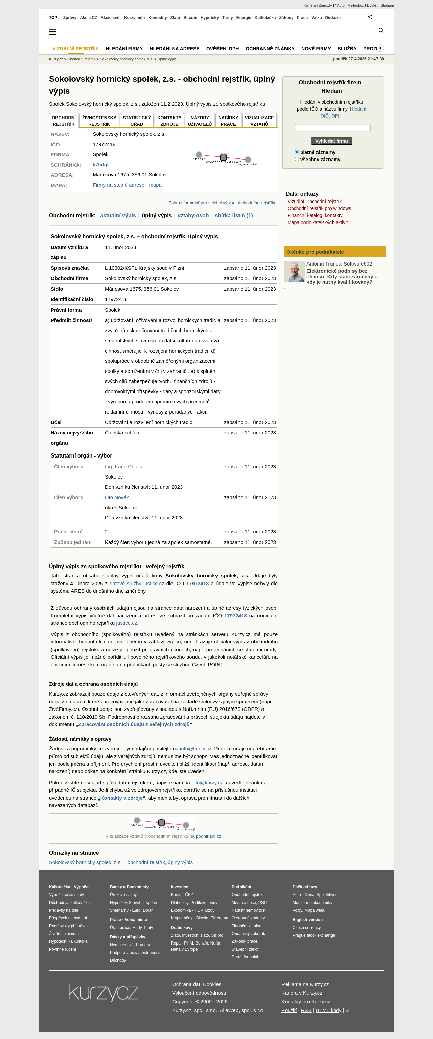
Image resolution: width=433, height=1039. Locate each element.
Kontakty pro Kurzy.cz (306, 1001)
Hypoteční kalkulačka (68, 941)
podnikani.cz (208, 836)
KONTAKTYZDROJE (169, 121)
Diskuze (333, 17)
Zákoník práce (244, 941)
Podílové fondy (203, 902)
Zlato (175, 17)
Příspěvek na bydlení (68, 918)
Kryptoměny (181, 918)
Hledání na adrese (175, 48)
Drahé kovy (182, 927)
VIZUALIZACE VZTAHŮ (259, 121)
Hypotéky (210, 17)
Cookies (212, 984)
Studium (387, 5)
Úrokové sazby (123, 894)
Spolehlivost (328, 894)
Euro (136, 910)
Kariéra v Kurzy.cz (301, 993)
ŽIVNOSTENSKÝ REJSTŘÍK (99, 121)
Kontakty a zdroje (121, 798)
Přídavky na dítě (63, 910)
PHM (188, 943)
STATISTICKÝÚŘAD (137, 121)
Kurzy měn (134, 17)
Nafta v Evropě (184, 949)
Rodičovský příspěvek (69, 926)
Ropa (176, 943)
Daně (237, 957)
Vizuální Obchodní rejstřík (315, 201)
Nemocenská (122, 944)
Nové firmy (316, 48)
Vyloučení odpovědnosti (199, 993)
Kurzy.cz (56, 59)
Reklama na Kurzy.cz (305, 984)
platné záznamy (315, 152)
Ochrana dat (186, 984)
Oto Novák (117, 497)
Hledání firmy (124, 48)
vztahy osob (193, 215)
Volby (297, 910)
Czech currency (307, 927)
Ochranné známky (270, 48)
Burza (176, 894)
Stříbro (217, 935)
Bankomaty (138, 887)
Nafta (215, 943)
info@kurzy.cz (195, 748)
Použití (289, 1010)
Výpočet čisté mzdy (66, 894)
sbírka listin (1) (234, 215)
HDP (199, 910)
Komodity (157, 17)
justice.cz (126, 623)
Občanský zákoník (248, 933)
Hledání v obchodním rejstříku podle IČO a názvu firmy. (331, 109)
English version (308, 919)
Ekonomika (181, 910)
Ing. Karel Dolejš (123, 466)
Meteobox (356, 5)
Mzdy (137, 927)
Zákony (286, 17)
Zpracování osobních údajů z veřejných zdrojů (134, 724)
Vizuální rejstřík (75, 48)
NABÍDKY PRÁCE (228, 121)
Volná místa (135, 919)
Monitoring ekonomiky (312, 902)
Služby (347, 48)
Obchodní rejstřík (81, 59)
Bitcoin (190, 17)
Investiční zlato (195, 935)
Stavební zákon (246, 949)
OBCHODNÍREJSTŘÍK (64, 121)
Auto (297, 894)
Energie (243, 17)
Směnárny (119, 910)
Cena (309, 894)
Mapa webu (314, 910)
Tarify (227, 17)
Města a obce (244, 902)
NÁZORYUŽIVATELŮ (200, 121)
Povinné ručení (62, 949)
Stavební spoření (144, 902)
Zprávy (69, 17)
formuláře (252, 957)
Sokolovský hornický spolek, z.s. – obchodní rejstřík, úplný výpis (121, 862)
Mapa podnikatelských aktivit (318, 222)
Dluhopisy (179, 902)
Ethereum (219, 918)
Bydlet (372, 5)
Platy (148, 927)
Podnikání (241, 887)
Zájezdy (325, 5)
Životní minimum (64, 933)
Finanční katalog (246, 926)
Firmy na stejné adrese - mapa (127, 185)
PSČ (262, 902)
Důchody (118, 960)
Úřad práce (120, 927)
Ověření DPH (222, 48)
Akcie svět (111, 17)
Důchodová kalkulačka (69, 902)
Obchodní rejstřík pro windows (319, 208)
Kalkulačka (265, 17)
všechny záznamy (317, 159)
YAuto (340, 5)
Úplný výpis (167, 59)
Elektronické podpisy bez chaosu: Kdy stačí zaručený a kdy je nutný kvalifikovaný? (342, 276)
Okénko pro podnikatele (315, 252)
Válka (316, 17)
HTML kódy (328, 1010)
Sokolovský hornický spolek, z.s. (126, 59)
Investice (179, 887)
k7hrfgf (101, 164)
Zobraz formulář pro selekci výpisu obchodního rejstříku (222, 202)
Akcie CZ (88, 17)
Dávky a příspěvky (127, 937)
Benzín (202, 943)
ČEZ (189, 894)
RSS (306, 1010)
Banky (116, 887)
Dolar (148, 910)
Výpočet (82, 887)
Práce (302, 17)
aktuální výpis (118, 215)
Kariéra (310, 5)
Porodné (143, 944)
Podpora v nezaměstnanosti (135, 952)
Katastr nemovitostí (249, 910)
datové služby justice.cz (137, 583)
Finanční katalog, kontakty (315, 215)
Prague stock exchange (314, 935)
